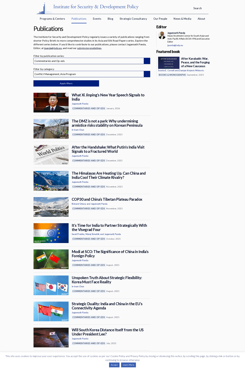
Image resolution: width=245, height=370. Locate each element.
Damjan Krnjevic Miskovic (191, 70)
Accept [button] (114, 365)
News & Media (182, 18)
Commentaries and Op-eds (88, 108)
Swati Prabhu (78, 234)
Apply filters (66, 83)
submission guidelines (89, 48)
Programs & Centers (52, 18)
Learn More (128, 365)
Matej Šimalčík (93, 234)
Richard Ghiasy (79, 204)
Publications (79, 18)
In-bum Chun (78, 130)
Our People (160, 18)
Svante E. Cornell (166, 70)
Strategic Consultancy (133, 18)
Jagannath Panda (80, 103)
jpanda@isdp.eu (53, 48)
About (201, 18)
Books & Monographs (172, 75)
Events (97, 18)
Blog (110, 18)
